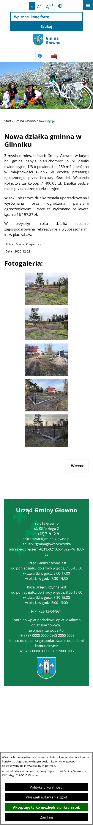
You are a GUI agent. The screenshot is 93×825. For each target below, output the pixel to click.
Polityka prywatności (46, 787)
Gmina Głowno (25, 121)
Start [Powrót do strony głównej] (7, 121)
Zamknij (46, 817)
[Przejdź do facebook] (39, 56)
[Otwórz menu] (88, 5)
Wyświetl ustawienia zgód (46, 797)
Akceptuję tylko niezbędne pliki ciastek (46, 807)
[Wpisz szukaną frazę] (46, 17)
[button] (46, 303)
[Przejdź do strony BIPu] (54, 56)
